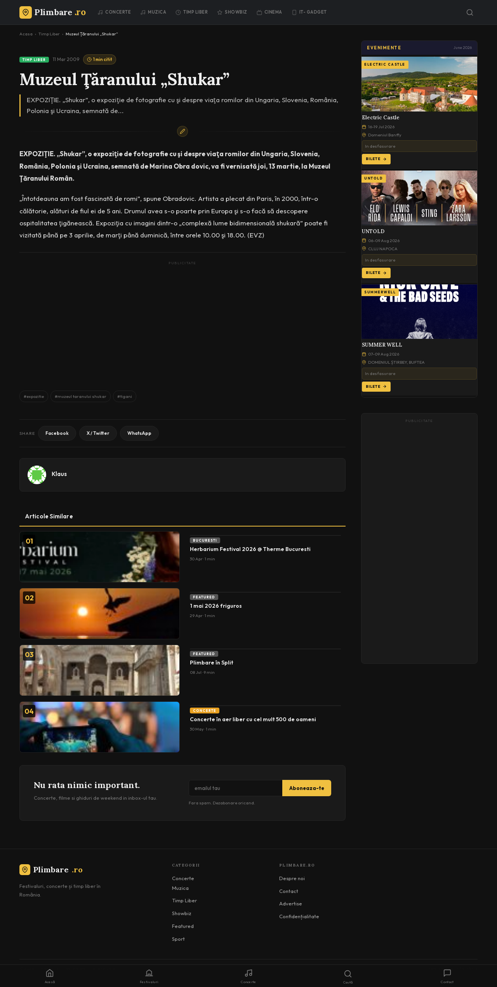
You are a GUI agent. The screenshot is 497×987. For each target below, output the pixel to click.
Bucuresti (205, 540)
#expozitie (34, 396)
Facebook (57, 433)
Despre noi (292, 878)
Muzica (153, 12)
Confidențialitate (299, 916)
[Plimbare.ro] (52, 12)
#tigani (124, 396)
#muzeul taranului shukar (80, 396)
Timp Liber (192, 12)
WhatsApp (139, 433)
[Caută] (470, 12)
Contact (288, 891)
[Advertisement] (182, 322)
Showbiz (232, 12)
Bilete (376, 158)
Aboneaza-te (306, 788)
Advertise (290, 903)
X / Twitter (98, 433)
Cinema (269, 12)
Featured (204, 597)
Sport (178, 939)
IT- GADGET (309, 12)
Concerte (114, 12)
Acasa (26, 34)
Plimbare (51, 869)
